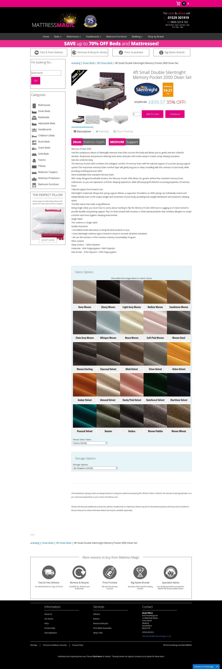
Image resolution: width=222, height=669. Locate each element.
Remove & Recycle (100, 623)
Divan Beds (44, 111)
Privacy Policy (77, 645)
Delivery (104, 131)
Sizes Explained (50, 633)
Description (84, 131)
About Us (48, 614)
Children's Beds (46, 135)
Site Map (33, 645)
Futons (42, 159)
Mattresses (74, 36)
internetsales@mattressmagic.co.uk (156, 636)
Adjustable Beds (46, 123)
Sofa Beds (43, 153)
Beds (58, 36)
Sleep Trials (98, 633)
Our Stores (48, 619)
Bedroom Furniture (116, 36)
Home (46, 36)
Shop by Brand (156, 36)
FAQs (46, 623)
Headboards (93, 36)
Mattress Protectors (49, 178)
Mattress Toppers (48, 172)
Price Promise (124, 131)
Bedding (137, 36)
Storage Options (85, 458)
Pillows (42, 165)
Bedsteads (43, 117)
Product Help (49, 628)
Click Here (97, 656)
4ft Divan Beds (105, 63)
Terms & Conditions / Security (55, 645)
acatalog (75, 63)
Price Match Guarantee (102, 628)
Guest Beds (44, 147)
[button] (75, 89)
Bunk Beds (44, 141)
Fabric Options (84, 272)
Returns (96, 619)
